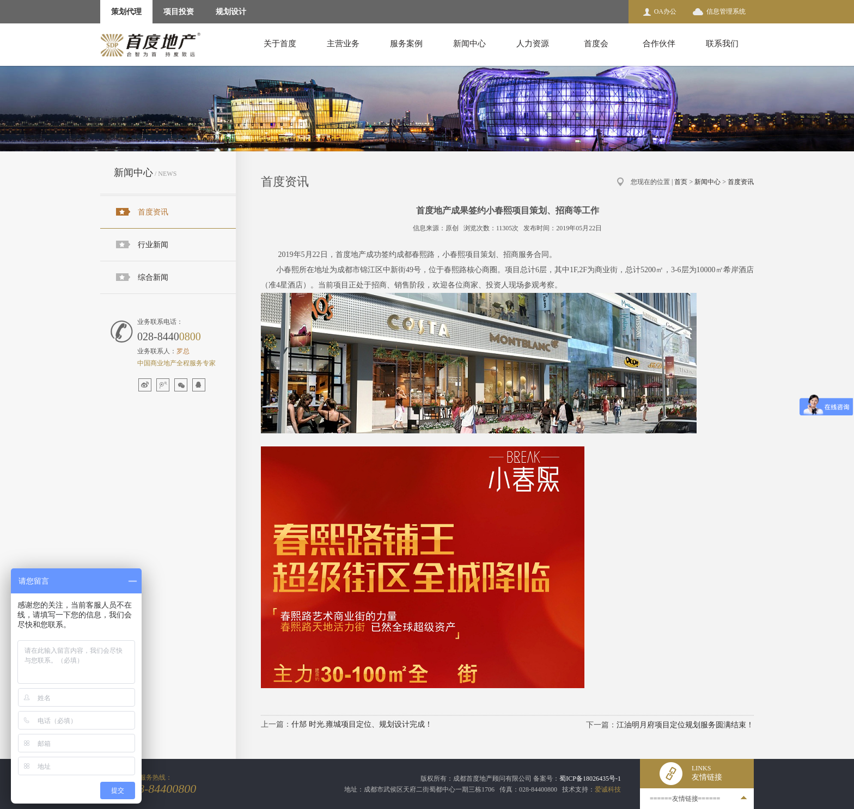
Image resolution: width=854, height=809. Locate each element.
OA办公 (665, 11)
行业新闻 (153, 245)
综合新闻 (153, 277)
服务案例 (406, 43)
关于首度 (280, 43)
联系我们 (722, 43)
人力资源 (532, 43)
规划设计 (231, 12)
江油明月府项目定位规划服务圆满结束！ (685, 725)
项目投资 (178, 12)
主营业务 (343, 43)
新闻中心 (469, 43)
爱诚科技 (608, 789)
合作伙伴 (659, 43)
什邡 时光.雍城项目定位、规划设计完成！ (361, 724)
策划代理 (126, 12)
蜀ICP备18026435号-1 (590, 778)
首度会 (596, 43)
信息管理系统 (726, 11)
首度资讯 (153, 212)
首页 (680, 182)
